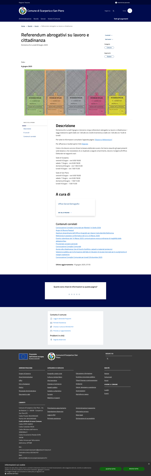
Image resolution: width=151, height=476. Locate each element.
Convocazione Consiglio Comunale (68, 246)
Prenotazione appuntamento (56, 408)
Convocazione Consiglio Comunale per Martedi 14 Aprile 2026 (78, 227)
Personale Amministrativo (27, 391)
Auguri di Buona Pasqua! (65, 230)
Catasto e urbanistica (54, 391)
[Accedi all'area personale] (122, 2)
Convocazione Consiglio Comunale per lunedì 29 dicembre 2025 (79, 257)
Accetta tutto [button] (110, 469)
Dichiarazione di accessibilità (85, 418)
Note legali (79, 415)
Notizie (106, 373)
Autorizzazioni (80, 391)
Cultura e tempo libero (54, 377)
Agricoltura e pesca (82, 394)
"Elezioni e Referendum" (103, 139)
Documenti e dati (24, 394)
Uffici (20, 380)
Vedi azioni (109, 39)
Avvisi (37, 26)
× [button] (149, 464)
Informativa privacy (82, 411)
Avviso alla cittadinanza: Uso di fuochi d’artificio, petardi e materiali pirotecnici (84, 249)
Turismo (50, 394)
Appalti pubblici (52, 387)
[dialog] (75, 469)
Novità (30, 26)
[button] (50, 474)
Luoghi (106, 390)
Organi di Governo (25, 373)
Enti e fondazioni (24, 384)
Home (23, 26)
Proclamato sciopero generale (67, 243)
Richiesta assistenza (54, 418)
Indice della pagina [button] (29, 122)
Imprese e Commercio (54, 384)
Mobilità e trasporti (53, 398)
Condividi (109, 35)
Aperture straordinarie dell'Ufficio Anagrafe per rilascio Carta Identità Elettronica (85, 233)
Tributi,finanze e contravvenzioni (86, 380)
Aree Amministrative (26, 377)
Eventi (106, 393)
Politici (21, 387)
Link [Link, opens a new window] (43, 471)
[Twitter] (113, 10)
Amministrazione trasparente (85, 408)
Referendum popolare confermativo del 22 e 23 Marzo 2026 (78, 235)
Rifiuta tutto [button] (133, 469)
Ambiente (79, 384)
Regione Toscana (24, 2)
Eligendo (85, 144)
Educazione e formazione (84, 373)
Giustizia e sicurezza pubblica (85, 377)
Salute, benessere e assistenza (86, 387)
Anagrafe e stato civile (54, 373)
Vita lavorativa (52, 380)
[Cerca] (130, 10)
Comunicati (108, 377)
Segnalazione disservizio (55, 411)
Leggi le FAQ (51, 415)
